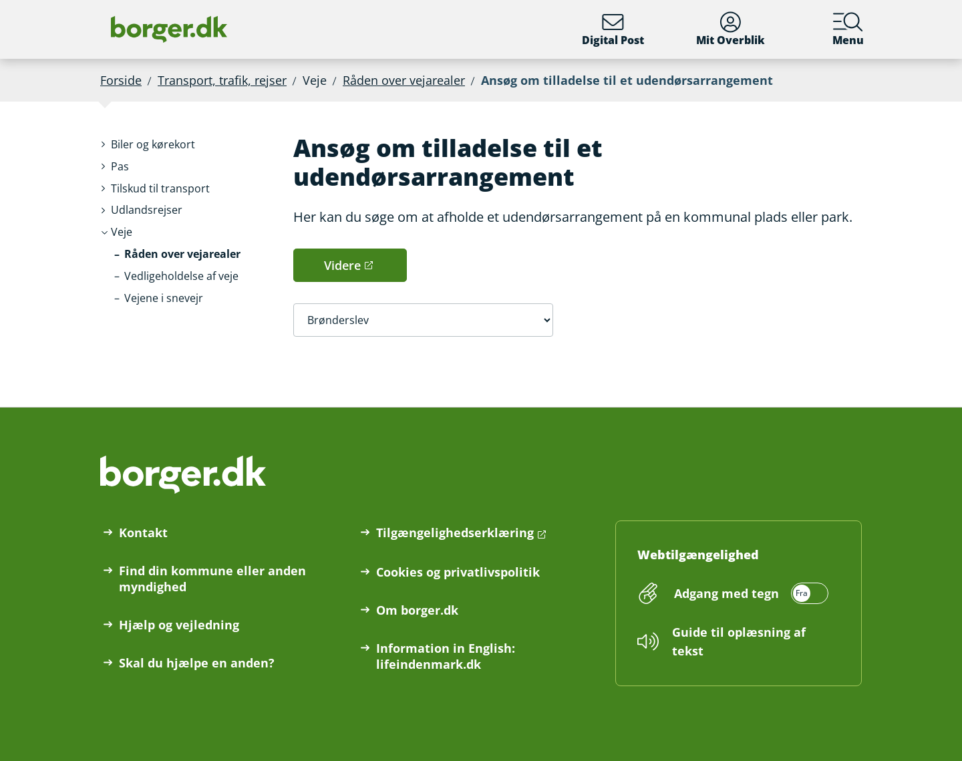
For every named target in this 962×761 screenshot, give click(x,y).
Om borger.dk (417, 610)
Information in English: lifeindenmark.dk (445, 656)
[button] (153, 145)
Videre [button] (342, 265)
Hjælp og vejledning (179, 625)
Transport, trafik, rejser (222, 80)
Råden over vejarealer (404, 80)
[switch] (749, 593)
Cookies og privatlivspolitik (458, 572)
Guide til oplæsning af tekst (739, 641)
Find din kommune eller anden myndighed (212, 579)
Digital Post (613, 29)
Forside (121, 80)
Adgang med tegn (726, 593)
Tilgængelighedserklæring (455, 532)
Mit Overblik (730, 29)
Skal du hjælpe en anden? (197, 663)
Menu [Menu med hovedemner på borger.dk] (848, 29)
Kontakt (143, 532)
